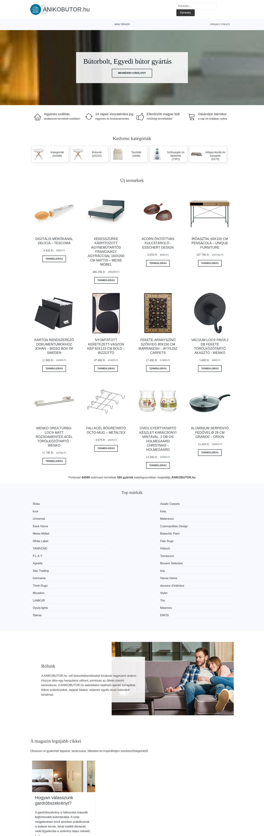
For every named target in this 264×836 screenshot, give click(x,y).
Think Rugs (146, 538)
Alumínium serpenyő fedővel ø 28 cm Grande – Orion (210, 432)
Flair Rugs (198, 517)
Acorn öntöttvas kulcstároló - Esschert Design (158, 243)
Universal (41, 510)
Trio (194, 545)
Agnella (40, 531)
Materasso (94, 510)
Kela (194, 503)
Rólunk (199, 798)
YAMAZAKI (42, 524)
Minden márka (41, 798)
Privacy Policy (220, 24)
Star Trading (147, 531)
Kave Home (147, 510)
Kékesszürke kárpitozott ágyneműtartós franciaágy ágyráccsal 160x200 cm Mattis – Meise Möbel (106, 251)
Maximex (93, 552)
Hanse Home (95, 538)
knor (142, 503)
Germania (41, 538)
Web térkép (122, 24)
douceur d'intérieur (204, 538)
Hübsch (92, 524)
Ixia (194, 531)
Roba (38, 503)
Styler (91, 545)
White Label (147, 517)
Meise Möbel (43, 517)
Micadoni (41, 545)
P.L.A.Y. (144, 524)
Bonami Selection (98, 531)
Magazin (118, 798)
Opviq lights (42, 552)
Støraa (143, 552)
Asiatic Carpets (97, 503)
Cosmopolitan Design (205, 510)
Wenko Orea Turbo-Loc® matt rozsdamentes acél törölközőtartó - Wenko (54, 436)
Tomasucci (199, 524)
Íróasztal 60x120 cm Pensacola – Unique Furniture (210, 243)
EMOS (196, 552)
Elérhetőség (202, 806)
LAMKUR (145, 545)
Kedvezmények (42, 814)
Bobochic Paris (97, 517)
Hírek (35, 806)
